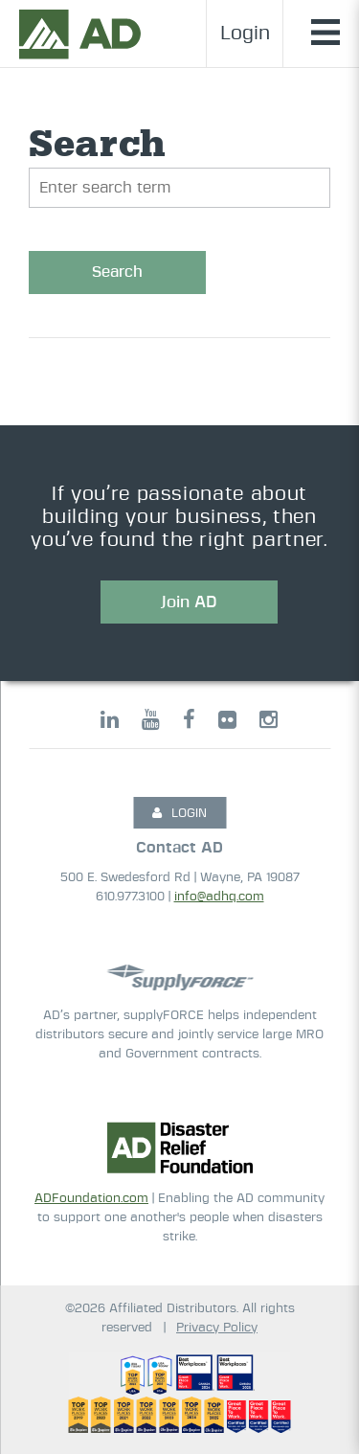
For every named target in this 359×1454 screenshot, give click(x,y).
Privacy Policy (217, 1328)
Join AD (189, 602)
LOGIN (179, 813)
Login (245, 33)
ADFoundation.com (91, 1199)
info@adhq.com (219, 897)
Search (117, 272)
